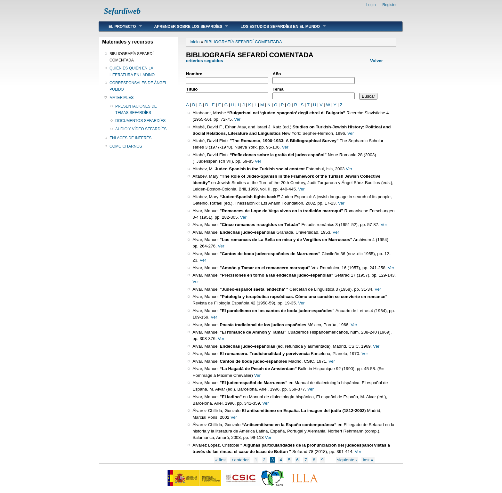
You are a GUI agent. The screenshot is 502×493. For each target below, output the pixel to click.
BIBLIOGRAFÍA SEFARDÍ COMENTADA (131, 57)
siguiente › (347, 459)
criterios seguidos (205, 60)
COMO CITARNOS (125, 146)
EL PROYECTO (120, 26)
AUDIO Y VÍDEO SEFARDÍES (140, 129)
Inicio (194, 41)
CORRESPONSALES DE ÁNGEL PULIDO (138, 86)
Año (276, 73)
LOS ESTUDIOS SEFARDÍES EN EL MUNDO (278, 26)
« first (220, 459)
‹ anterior (240, 459)
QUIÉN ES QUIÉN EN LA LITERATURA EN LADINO (132, 71)
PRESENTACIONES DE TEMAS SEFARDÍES (136, 109)
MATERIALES (121, 97)
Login (371, 5)
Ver (237, 119)
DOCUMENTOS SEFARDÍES (140, 120)
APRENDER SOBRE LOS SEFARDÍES (186, 26)
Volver (376, 60)
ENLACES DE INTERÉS (130, 138)
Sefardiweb (122, 11)
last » (368, 459)
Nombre (194, 73)
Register (389, 5)
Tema (277, 89)
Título (192, 89)
